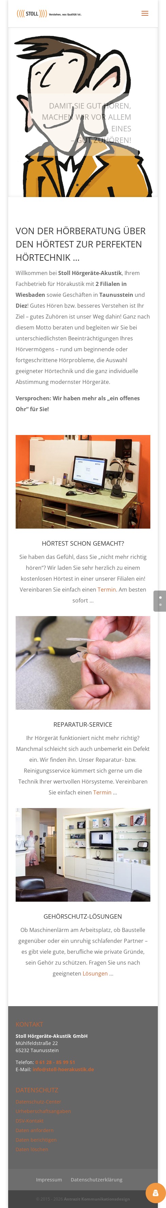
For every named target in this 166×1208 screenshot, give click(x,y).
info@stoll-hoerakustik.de (63, 1069)
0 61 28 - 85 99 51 (55, 1062)
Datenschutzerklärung (96, 1179)
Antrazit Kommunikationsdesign (97, 1199)
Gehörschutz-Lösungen (83, 916)
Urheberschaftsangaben (43, 1111)
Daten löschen (32, 1149)
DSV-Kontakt (30, 1120)
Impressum (49, 1179)
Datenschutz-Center (38, 1101)
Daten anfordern (35, 1130)
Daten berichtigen (36, 1140)
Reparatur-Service (82, 724)
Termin (107, 589)
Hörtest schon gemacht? (83, 543)
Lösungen (95, 973)
